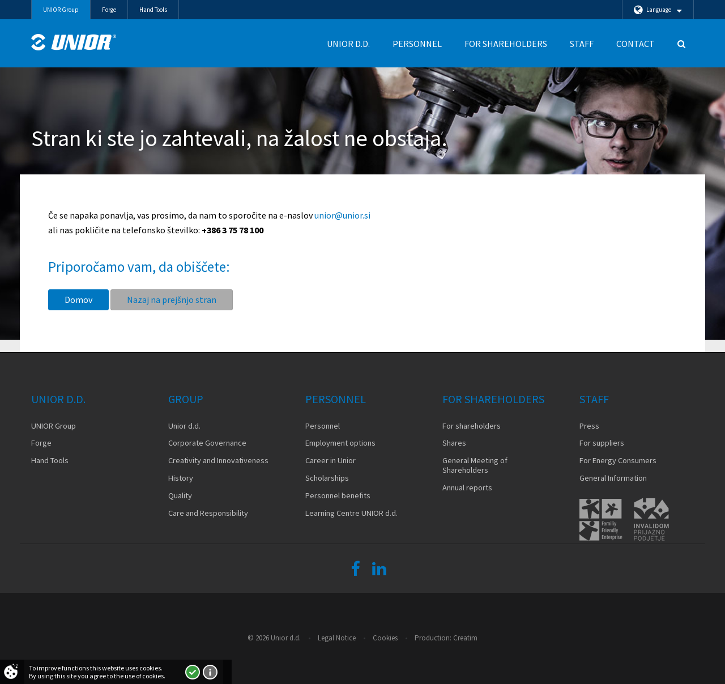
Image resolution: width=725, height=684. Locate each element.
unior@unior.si (342, 215)
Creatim (465, 638)
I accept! (192, 672)
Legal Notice (337, 638)
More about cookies (210, 672)
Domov (78, 299)
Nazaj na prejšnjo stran (171, 299)
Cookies (385, 638)
